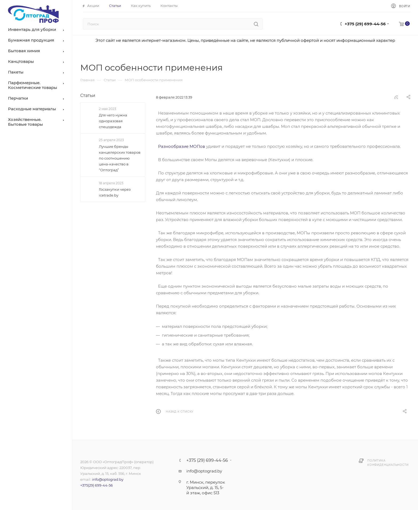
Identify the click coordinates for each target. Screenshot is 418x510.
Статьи (87, 95)
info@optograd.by (107, 479)
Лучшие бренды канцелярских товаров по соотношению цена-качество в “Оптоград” (119, 158)
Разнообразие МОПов (181, 146)
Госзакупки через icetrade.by (115, 192)
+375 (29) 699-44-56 (365, 23)
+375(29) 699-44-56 (96, 485)
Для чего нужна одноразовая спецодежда (113, 121)
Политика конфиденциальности (387, 463)
